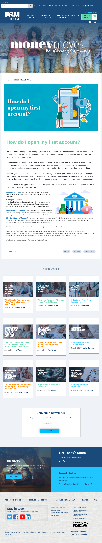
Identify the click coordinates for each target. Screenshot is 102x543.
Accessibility (74, 531)
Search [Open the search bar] (4, 3)
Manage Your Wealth (63, 17)
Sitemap (83, 531)
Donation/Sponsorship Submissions (80, 514)
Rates (74, 16)
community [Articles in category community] (77, 251)
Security (84, 534)
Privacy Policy (74, 534)
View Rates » (64, 461)
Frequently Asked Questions (60, 512)
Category (12, 251)
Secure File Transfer (79, 507)
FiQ (78, 16)
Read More (14, 477)
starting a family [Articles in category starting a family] (89, 251)
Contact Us (54, 515)
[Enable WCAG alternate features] (92, 22)
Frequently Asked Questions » (70, 484)
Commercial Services (47, 17)
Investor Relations (78, 518)
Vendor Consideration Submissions (80, 510)
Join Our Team (55, 510)
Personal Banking (32, 17)
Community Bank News (58, 507)
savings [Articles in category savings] (66, 251)
